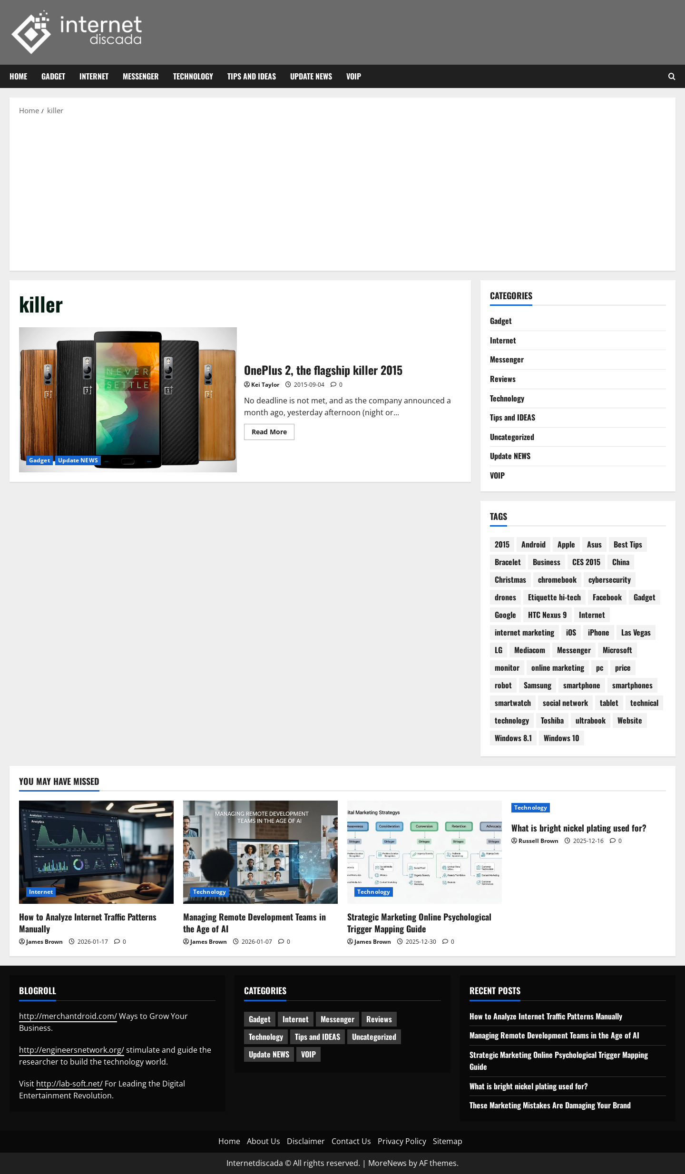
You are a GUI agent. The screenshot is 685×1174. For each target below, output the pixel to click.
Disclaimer (306, 1141)
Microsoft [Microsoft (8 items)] (617, 649)
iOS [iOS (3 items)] (571, 632)
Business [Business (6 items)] (546, 561)
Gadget (53, 76)
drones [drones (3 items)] (505, 597)
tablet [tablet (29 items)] (609, 702)
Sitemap (447, 1141)
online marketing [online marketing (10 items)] (557, 667)
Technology (193, 76)
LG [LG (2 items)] (498, 649)
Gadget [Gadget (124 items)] (260, 1019)
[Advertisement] (342, 192)
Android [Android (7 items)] (533, 544)
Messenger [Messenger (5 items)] (337, 1019)
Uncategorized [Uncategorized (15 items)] (374, 1036)
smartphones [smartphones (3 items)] (632, 685)
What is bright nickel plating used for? (578, 828)
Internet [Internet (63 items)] (296, 1019)
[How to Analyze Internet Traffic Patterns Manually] (96, 852)
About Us (263, 1141)
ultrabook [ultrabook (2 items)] (591, 720)
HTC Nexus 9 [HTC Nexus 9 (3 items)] (547, 614)
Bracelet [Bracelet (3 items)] (508, 561)
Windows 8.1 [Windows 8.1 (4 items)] (513, 738)
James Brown (44, 942)
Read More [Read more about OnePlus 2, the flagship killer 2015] (273, 433)
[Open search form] (671, 77)
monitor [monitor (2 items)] (507, 667)
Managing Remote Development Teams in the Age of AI (254, 922)
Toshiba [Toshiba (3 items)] (552, 720)
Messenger (141, 76)
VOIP (353, 76)
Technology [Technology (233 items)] (266, 1036)
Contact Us (351, 1141)
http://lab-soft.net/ (69, 1083)
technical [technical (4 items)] (644, 702)
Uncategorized (512, 436)
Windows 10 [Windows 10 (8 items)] (561, 738)
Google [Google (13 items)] (505, 614)
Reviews (503, 378)
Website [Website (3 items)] (629, 720)
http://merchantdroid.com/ (68, 1016)
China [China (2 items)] (620, 561)
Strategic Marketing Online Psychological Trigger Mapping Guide (419, 922)
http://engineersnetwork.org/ (71, 1050)
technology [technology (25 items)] (512, 720)
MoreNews (387, 1163)
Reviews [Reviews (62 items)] (379, 1019)
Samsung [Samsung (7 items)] (537, 685)
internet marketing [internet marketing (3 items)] (524, 632)
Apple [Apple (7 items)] (566, 544)
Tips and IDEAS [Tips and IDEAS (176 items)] (317, 1036)
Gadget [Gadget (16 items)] (645, 597)
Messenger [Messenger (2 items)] (574, 649)
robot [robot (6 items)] (503, 685)
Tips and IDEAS (251, 76)
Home (18, 76)
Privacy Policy (402, 1141)
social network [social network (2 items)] (565, 702)
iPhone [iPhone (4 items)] (598, 632)
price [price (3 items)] (623, 667)
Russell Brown (538, 841)
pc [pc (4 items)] (599, 667)
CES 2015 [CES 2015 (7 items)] (586, 561)
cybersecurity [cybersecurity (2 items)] (609, 579)
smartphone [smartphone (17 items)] (581, 685)
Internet (93, 76)
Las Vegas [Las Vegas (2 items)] (636, 632)
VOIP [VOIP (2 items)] (308, 1054)
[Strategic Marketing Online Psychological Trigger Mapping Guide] (424, 852)
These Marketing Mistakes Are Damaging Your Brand (550, 1105)
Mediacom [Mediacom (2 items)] (529, 649)
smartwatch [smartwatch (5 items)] (513, 702)
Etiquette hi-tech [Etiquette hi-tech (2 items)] (554, 597)
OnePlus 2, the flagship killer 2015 (128, 399)
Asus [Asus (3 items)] (594, 544)
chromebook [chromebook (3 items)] (557, 579)
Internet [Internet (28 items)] (592, 614)
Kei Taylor (265, 385)
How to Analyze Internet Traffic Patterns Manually (88, 922)
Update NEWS (311, 76)
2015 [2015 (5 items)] (502, 544)
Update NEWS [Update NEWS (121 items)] (269, 1054)
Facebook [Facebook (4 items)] (607, 597)
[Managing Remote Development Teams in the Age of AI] (260, 852)
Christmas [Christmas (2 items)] (510, 579)
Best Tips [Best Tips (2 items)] (628, 544)
